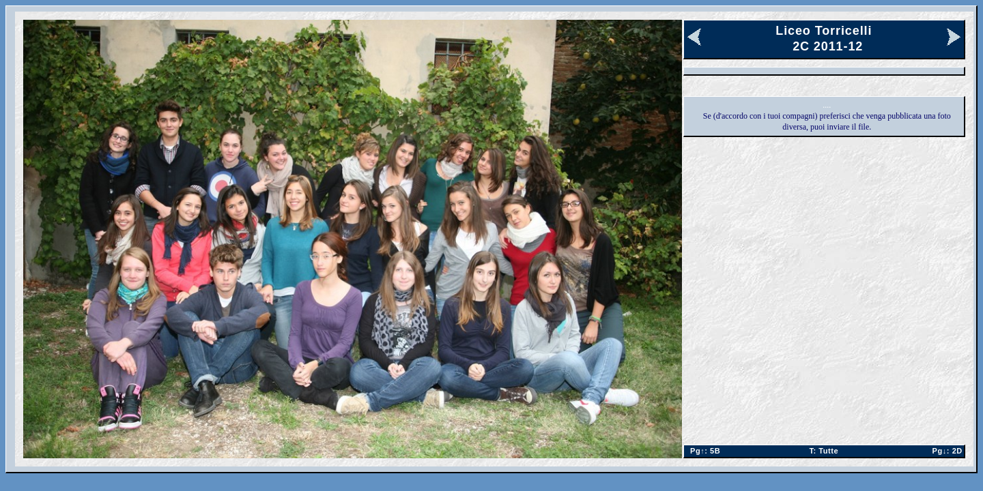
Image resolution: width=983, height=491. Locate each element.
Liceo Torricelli (823, 31)
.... (827, 105)
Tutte (823, 451)
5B (702, 451)
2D (944, 451)
